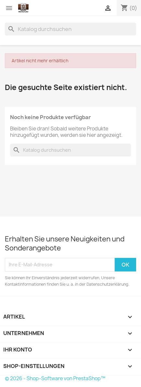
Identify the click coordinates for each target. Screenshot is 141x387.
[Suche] (70, 29)
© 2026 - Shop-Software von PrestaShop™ (55, 378)
